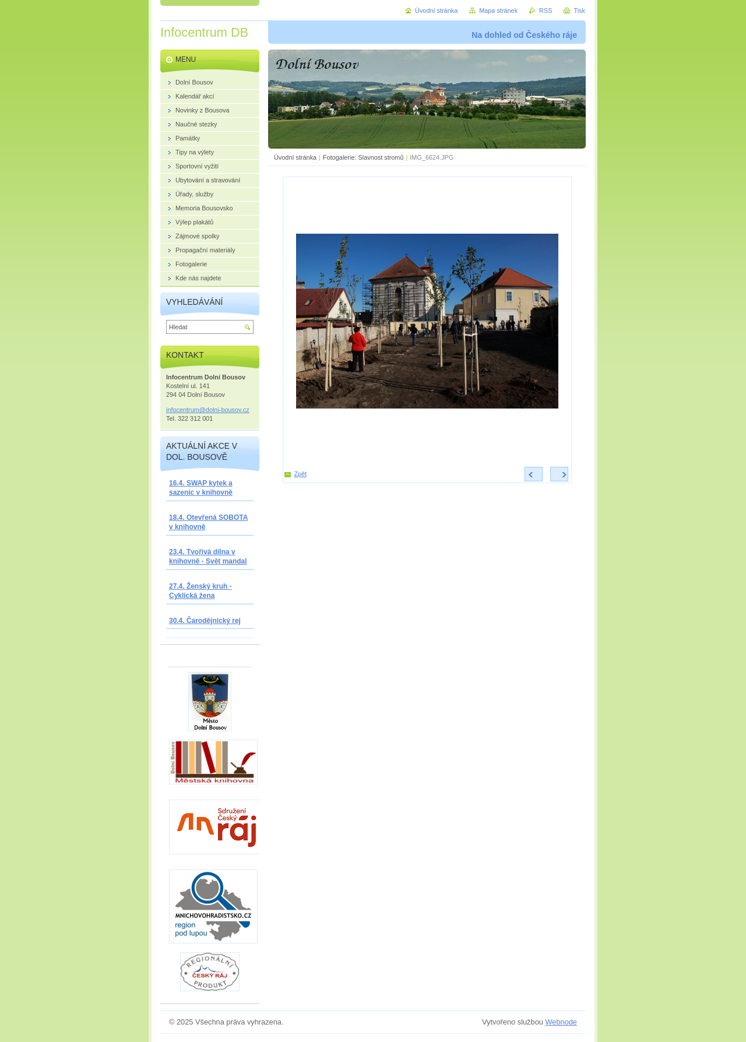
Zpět (300, 473)
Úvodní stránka (295, 157)
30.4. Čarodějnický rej (205, 621)
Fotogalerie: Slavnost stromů (363, 157)
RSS (545, 10)
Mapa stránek (498, 10)
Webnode (561, 1022)
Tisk (579, 10)
